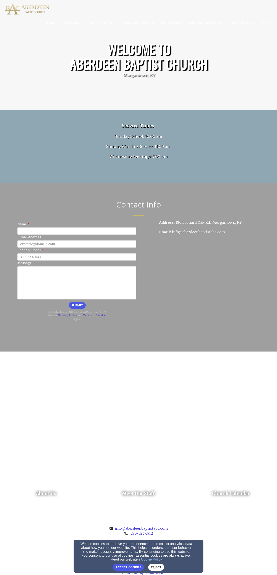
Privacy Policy (67, 315)
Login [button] (266, 22)
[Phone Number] (76, 257)
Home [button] (50, 22)
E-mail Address (29, 237)
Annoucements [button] (242, 22)
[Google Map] (210, 271)
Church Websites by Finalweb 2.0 (138, 573)
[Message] (76, 282)
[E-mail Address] (76, 244)
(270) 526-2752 (141, 533)
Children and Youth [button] (205, 22)
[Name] (76, 231)
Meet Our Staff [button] (102, 22)
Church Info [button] (71, 22)
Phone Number (29, 250)
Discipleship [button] (171, 22)
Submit (77, 305)
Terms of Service (94, 315)
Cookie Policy (151, 559)
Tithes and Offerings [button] (138, 22)
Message (24, 263)
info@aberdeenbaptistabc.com (141, 528)
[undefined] (46, 493)
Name (22, 224)
